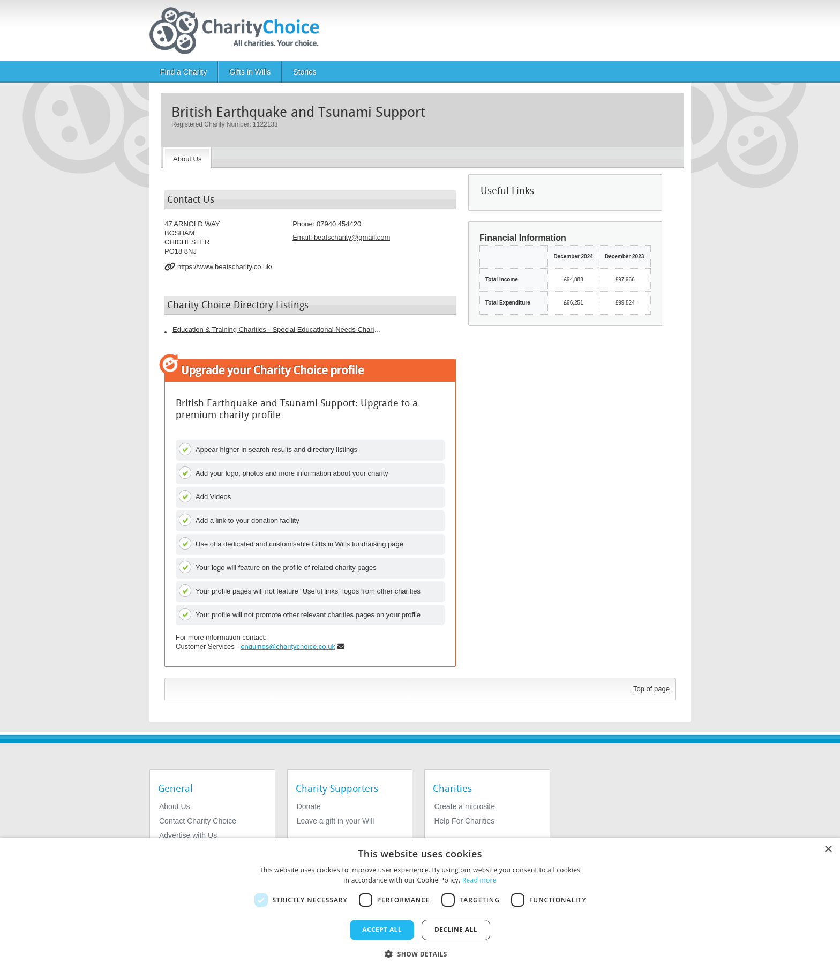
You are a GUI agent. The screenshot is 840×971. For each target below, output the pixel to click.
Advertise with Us (188, 835)
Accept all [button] (382, 929)
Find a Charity (183, 72)
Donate (309, 806)
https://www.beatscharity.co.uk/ (218, 266)
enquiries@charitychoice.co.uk (288, 646)
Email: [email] (341, 237)
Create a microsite (464, 806)
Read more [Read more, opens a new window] (479, 880)
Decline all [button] (455, 929)
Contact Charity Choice (197, 821)
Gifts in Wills (250, 72)
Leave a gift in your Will (335, 821)
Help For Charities (464, 821)
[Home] (238, 30)
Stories (305, 72)
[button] (420, 953)
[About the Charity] (187, 157)
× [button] (828, 850)
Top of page (651, 689)
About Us (174, 806)
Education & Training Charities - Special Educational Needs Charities (276, 329)
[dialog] (420, 904)
